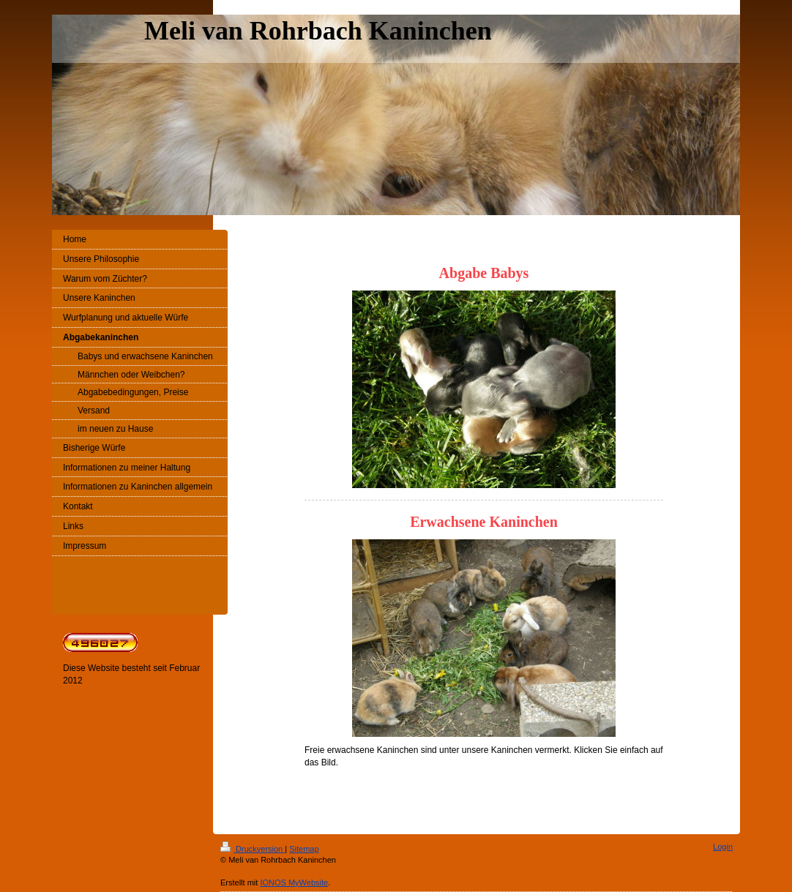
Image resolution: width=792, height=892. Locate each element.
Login (723, 846)
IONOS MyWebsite (294, 882)
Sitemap (303, 848)
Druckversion (252, 848)
